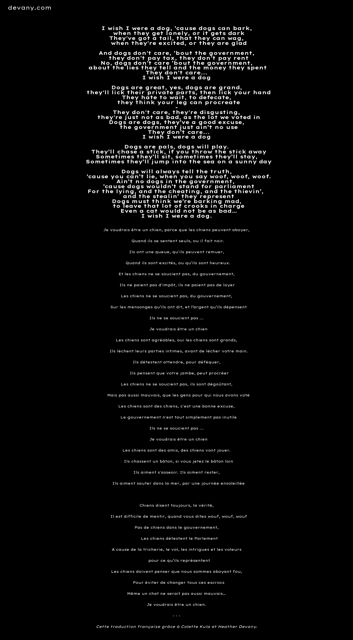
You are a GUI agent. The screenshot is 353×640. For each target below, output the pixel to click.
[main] (176, 122)
